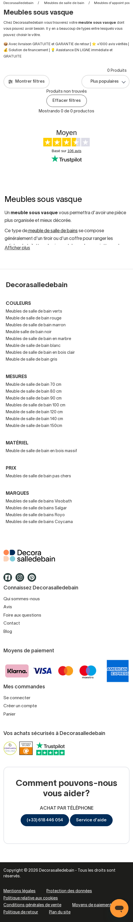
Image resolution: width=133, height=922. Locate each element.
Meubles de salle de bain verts (34, 311)
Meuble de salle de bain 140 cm (34, 419)
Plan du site (60, 912)
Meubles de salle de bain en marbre (38, 339)
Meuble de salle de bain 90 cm (34, 398)
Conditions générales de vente (32, 905)
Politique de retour (20, 912)
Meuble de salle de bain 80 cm (34, 392)
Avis (7, 607)
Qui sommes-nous (21, 599)
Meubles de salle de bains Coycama (39, 522)
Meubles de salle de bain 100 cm (35, 405)
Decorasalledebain (18, 3)
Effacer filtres (66, 101)
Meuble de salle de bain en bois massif (41, 451)
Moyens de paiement (92, 905)
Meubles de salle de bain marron (36, 325)
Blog (7, 632)
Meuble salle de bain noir (29, 332)
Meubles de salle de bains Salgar (36, 508)
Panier (9, 714)
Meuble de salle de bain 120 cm (34, 412)
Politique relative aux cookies (30, 898)
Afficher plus (17, 248)
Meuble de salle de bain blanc (33, 346)
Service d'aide (91, 820)
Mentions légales (19, 891)
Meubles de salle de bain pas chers (38, 476)
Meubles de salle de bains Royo (35, 515)
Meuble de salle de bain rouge (33, 318)
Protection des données (69, 891)
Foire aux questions (22, 615)
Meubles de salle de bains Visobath (39, 501)
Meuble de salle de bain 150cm (34, 426)
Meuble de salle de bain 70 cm (33, 385)
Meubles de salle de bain (64, 3)
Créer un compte (20, 706)
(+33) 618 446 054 (45, 820)
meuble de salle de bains (53, 231)
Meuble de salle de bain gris (31, 359)
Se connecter (16, 698)
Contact (11, 623)
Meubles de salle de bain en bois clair (40, 353)
